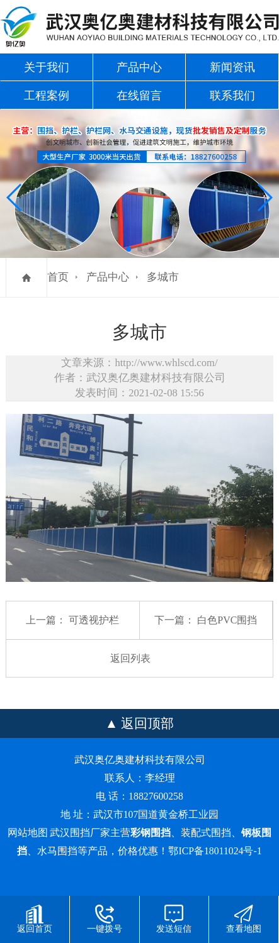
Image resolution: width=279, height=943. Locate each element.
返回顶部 (147, 723)
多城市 (163, 277)
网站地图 (28, 832)
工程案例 (46, 95)
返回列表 (130, 658)
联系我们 (232, 95)
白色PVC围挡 (227, 620)
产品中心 (139, 67)
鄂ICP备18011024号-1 (214, 850)
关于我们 (46, 67)
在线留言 (139, 95)
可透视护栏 (94, 620)
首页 (58, 277)
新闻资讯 (232, 67)
